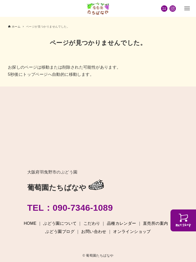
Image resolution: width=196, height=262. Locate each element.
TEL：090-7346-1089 (70, 208)
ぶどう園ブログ (60, 231)
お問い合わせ (93, 231)
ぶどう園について (60, 223)
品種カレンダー (121, 223)
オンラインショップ (132, 231)
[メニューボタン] (187, 8)
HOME (30, 223)
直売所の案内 (155, 223)
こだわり (91, 223)
